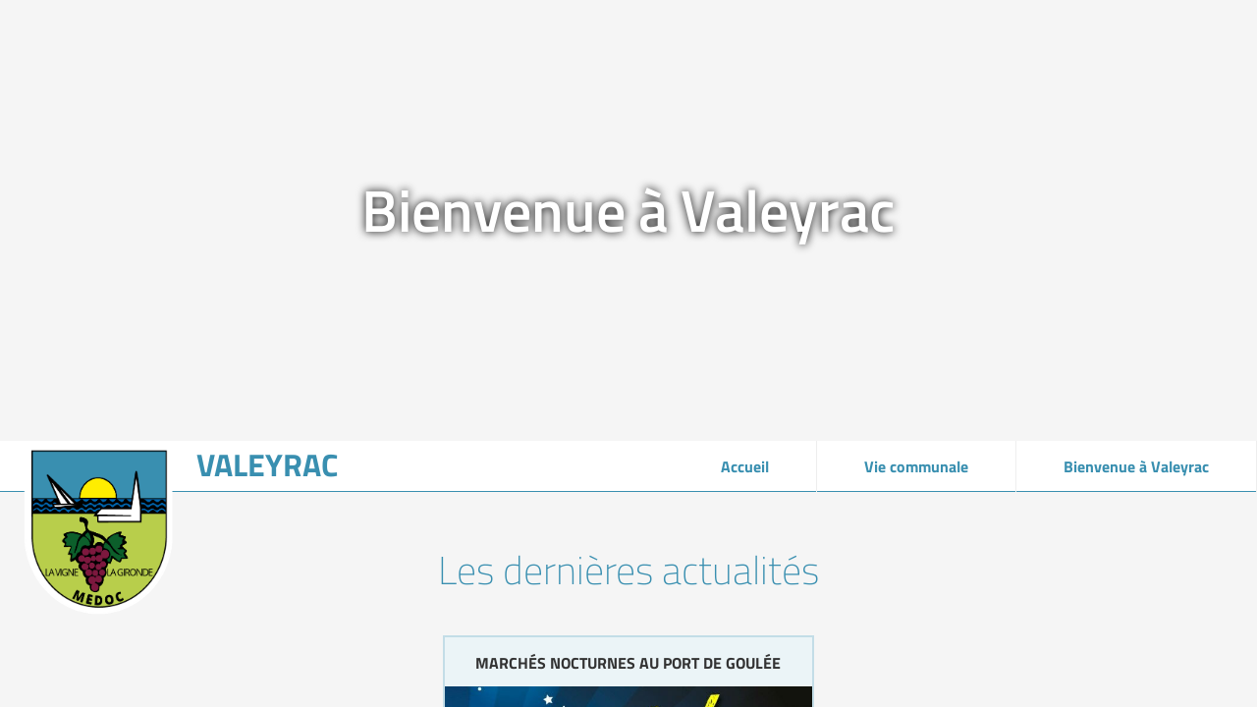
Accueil (745, 466)
